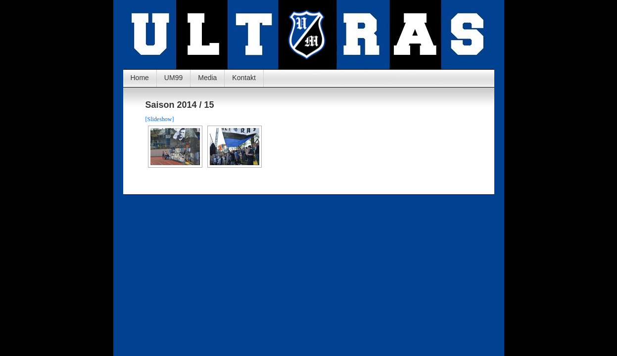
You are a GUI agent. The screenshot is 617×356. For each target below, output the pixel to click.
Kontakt (243, 78)
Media (207, 78)
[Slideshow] (159, 119)
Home (140, 78)
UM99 (173, 78)
